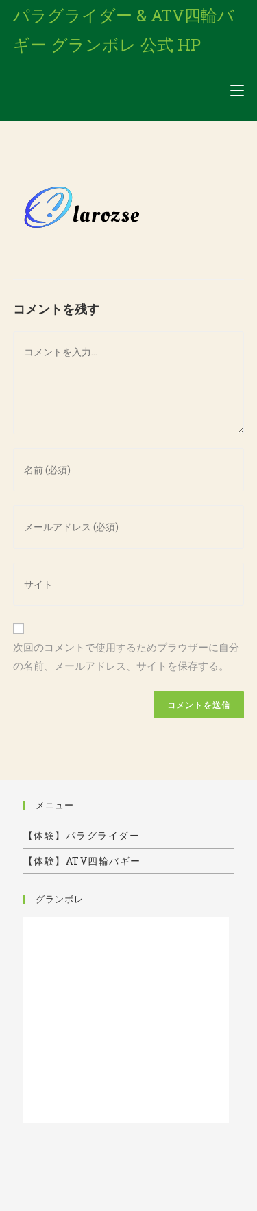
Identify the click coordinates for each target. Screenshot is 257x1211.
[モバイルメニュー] (237, 90)
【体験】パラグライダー (81, 835)
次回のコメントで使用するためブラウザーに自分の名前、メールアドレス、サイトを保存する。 (126, 656)
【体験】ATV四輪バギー (82, 860)
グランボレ (60, 899)
